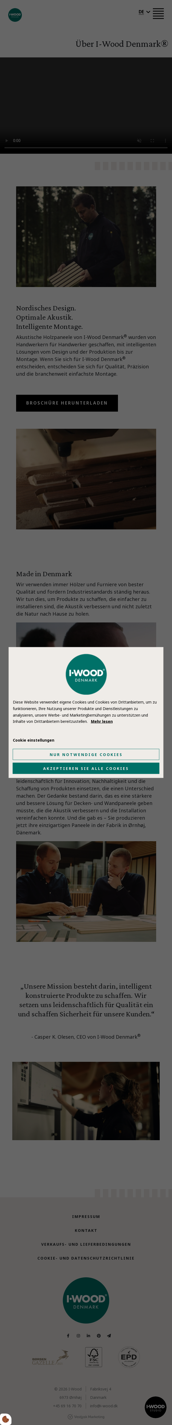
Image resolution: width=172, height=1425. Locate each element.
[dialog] (86, 712)
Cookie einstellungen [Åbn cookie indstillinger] (33, 740)
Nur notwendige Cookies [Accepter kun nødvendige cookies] (86, 754)
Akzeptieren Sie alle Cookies (86, 768)
